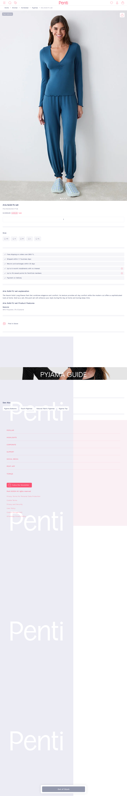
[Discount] (15, 3)
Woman (15, 8)
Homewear (25, 8)
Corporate (11, 445)
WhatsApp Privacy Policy (16, 516)
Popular (10, 430)
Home (7, 8)
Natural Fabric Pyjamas (46, 409)
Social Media (12, 459)
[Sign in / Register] (117, 3)
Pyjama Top (63, 409)
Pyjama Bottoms (10, 409)
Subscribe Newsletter (20, 485)
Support (10, 452)
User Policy (11, 508)
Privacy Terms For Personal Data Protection (23, 496)
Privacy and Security (15, 504)
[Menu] (4, 3)
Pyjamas (35, 8)
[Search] (9, 3)
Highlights (12, 437)
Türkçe (10, 474)
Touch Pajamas (26, 409)
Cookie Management (14, 512)
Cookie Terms (12, 500)
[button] (60, 198)
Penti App (11, 466)
